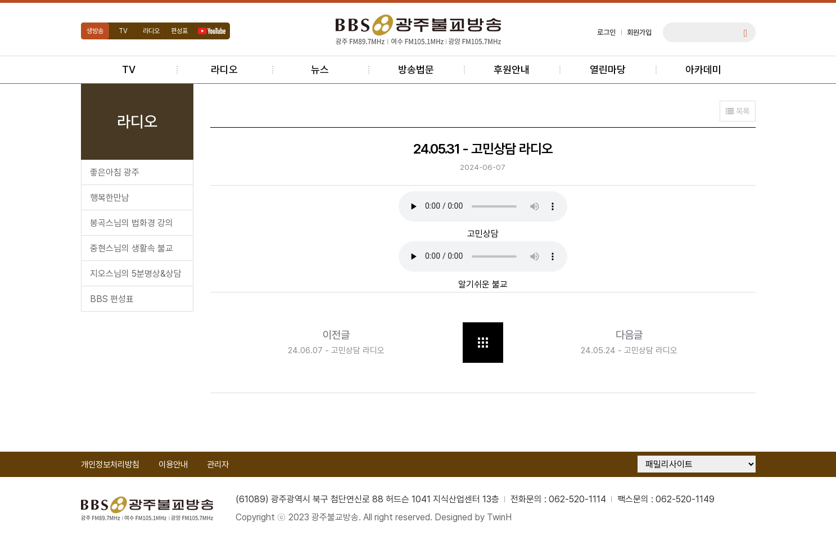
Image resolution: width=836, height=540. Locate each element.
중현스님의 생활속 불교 (131, 248)
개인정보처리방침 (110, 465)
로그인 (606, 32)
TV (123, 31)
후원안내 (512, 69)
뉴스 (320, 69)
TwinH (499, 517)
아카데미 (703, 69)
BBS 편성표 (112, 299)
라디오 (151, 31)
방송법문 (416, 69)
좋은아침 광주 (114, 172)
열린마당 (608, 69)
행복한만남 (109, 197)
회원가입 (639, 32)
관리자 (218, 465)
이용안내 (173, 465)
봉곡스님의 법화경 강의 (131, 223)
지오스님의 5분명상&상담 (136, 273)
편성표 (179, 31)
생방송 (95, 31)
